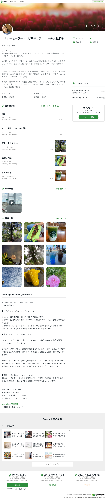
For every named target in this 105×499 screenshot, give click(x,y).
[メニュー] (102, 26)
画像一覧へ (61, 218)
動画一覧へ (61, 189)
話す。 (5, 114)
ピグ (93, 38)
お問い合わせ (68, 497)
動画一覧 (94, 42)
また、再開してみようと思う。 (15, 128)
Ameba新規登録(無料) (97, 1)
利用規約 (78, 497)
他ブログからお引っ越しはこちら (16, 489)
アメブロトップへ (52, 464)
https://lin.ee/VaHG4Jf (10, 404)
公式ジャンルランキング (80, 90)
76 (51, 149)
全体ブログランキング (79, 98)
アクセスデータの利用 (90, 497)
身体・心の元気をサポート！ (53, 106)
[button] (92, 26)
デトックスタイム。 (10, 143)
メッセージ (78, 38)
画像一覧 (77, 42)
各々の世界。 (7, 173)
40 (60, 120)
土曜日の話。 (7, 158)
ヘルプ (102, 497)
